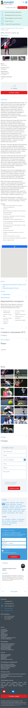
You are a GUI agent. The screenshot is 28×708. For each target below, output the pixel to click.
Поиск (23, 2)
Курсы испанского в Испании (7, 664)
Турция (10, 511)
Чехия (17, 506)
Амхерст (21, 28)
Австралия (13, 504)
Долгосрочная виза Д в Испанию (8, 665)
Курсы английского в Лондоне (8, 666)
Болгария (4, 511)
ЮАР (17, 512)
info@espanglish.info (9, 603)
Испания (19, 504)
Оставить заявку (22, 7)
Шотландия (18, 507)
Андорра (20, 685)
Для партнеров (4, 635)
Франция (10, 509)
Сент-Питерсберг (6, 524)
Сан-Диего (5, 522)
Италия (23, 509)
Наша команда (4, 630)
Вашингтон (15, 521)
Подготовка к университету (7, 649)
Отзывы (2, 632)
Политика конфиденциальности (8, 637)
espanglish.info (18, 705)
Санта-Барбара (13, 522)
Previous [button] (1, 59)
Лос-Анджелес (20, 519)
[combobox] (4, 543)
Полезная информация (6, 638)
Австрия (12, 507)
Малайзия (22, 506)
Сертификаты (4, 631)
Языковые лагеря (10, 28)
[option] (14, 46)
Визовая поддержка (5, 655)
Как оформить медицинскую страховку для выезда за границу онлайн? (13, 674)
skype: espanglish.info (9, 606)
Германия (12, 506)
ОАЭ (19, 511)
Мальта (22, 502)
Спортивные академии (6, 646)
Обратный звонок (8, 608)
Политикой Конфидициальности (11, 482)
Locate (14, 246)
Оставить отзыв (14, 488)
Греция (15, 511)
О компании (3, 629)
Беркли (9, 521)
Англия (7, 502)
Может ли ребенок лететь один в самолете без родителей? (11, 677)
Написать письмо (8, 610)
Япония (4, 512)
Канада (7, 504)
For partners (3, 636)
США (16, 28)
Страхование (4, 657)
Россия (21, 512)
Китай (22, 511)
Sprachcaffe (4, 573)
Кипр (17, 502)
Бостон (4, 521)
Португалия (5, 506)
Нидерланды (16, 509)
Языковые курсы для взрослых (8, 643)
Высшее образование (6, 648)
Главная (2, 28)
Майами (13, 519)
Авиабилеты (3, 658)
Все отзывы (14, 591)
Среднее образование (6, 647)
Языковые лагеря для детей (7, 645)
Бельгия (4, 509)
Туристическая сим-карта (7, 659)
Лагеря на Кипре (5, 669)
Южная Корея (11, 512)
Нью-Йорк (8, 519)
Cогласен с (11, 482)
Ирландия (12, 502)
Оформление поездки (6, 654)
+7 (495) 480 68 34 (11, 8)
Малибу (21, 521)
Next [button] (27, 59)
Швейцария (5, 507)
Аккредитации (4, 634)
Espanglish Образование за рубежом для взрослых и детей (7, 3)
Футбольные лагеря (5, 667)
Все (3, 502)
